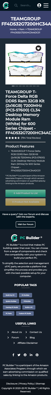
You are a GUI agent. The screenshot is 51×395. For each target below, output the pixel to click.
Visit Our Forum (25, 224)
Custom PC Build (25, 313)
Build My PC (10, 295)
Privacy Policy (26, 383)
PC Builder (25, 295)
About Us (14, 332)
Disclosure (11, 383)
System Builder (11, 301)
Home (13, 29)
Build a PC (29, 307)
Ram (21, 29)
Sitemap (40, 383)
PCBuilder (27, 301)
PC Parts (9, 313)
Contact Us (34, 332)
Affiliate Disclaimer (25, 343)
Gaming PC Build (12, 307)
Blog (30, 337)
